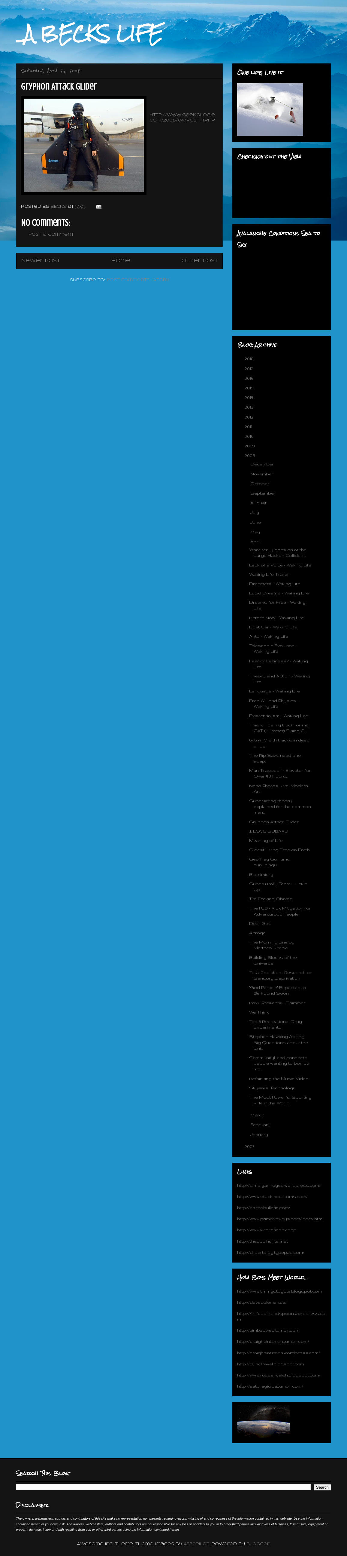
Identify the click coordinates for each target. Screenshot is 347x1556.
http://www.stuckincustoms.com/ (272, 1196)
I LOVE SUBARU (268, 831)
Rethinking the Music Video (279, 1078)
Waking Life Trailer (269, 574)
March (258, 1115)
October (260, 483)
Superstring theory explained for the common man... (280, 806)
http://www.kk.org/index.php (266, 1229)
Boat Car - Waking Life (273, 627)
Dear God (260, 923)
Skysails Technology (272, 1087)
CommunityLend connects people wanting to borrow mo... (279, 1063)
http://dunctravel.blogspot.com (270, 1363)
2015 (249, 387)
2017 (249, 368)
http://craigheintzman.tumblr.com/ (273, 1341)
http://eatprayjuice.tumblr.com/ (270, 1386)
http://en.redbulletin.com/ (263, 1207)
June (256, 522)
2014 (250, 397)
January (259, 1134)
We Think (259, 1012)
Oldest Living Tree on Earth (279, 849)
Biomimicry (261, 874)
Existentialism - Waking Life (278, 715)
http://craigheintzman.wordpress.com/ (278, 1352)
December (262, 464)
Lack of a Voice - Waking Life (280, 565)
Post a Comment (51, 235)
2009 (250, 445)
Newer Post (40, 261)
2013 (250, 407)
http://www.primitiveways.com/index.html (280, 1218)
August (259, 502)
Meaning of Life (266, 840)
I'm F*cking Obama (270, 898)
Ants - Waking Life (268, 636)
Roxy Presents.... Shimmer (277, 1002)
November (262, 473)
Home (120, 261)
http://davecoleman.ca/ (262, 1302)
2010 (250, 436)
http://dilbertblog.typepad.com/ (270, 1252)
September (263, 493)
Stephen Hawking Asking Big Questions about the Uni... (278, 1042)
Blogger (258, 1544)
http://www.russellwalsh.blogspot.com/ (279, 1375)
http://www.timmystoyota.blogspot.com (279, 1291)
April (255, 541)
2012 (250, 417)
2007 (250, 1146)
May (255, 531)
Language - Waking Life (274, 691)
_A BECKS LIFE (89, 33)
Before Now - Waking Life (276, 617)
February (261, 1124)
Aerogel (258, 932)
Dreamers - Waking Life (274, 583)
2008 (250, 455)
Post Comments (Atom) (138, 280)
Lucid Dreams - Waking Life (279, 593)
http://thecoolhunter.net (262, 1241)
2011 (249, 426)
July (255, 512)
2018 (250, 358)
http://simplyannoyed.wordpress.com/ (279, 1185)
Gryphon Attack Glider (274, 821)
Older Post (200, 261)
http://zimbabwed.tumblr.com (268, 1330)
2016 (250, 378)
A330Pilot (196, 1544)
